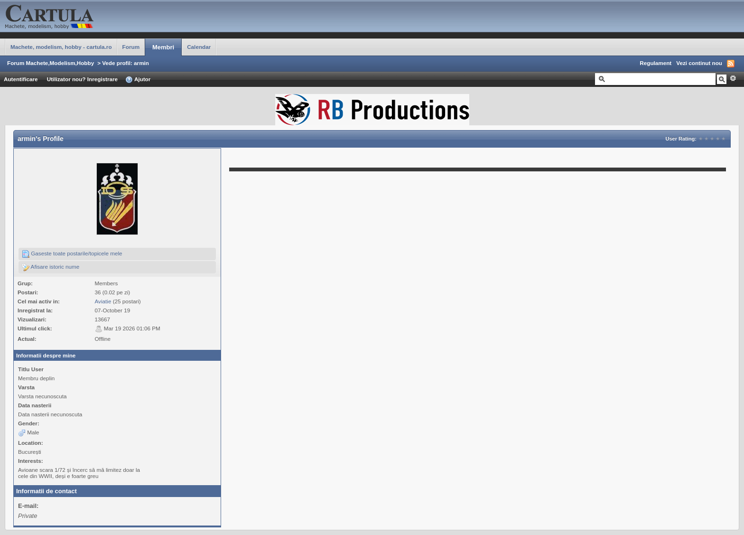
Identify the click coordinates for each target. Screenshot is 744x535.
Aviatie (103, 301)
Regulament (655, 63)
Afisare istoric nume (50, 267)
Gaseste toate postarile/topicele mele (72, 254)
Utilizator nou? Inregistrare (82, 79)
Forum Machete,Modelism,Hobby (50, 63)
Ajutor (137, 80)
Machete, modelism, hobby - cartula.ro (61, 47)
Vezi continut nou (699, 63)
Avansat (733, 78)
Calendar (199, 47)
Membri (163, 47)
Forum (131, 47)
